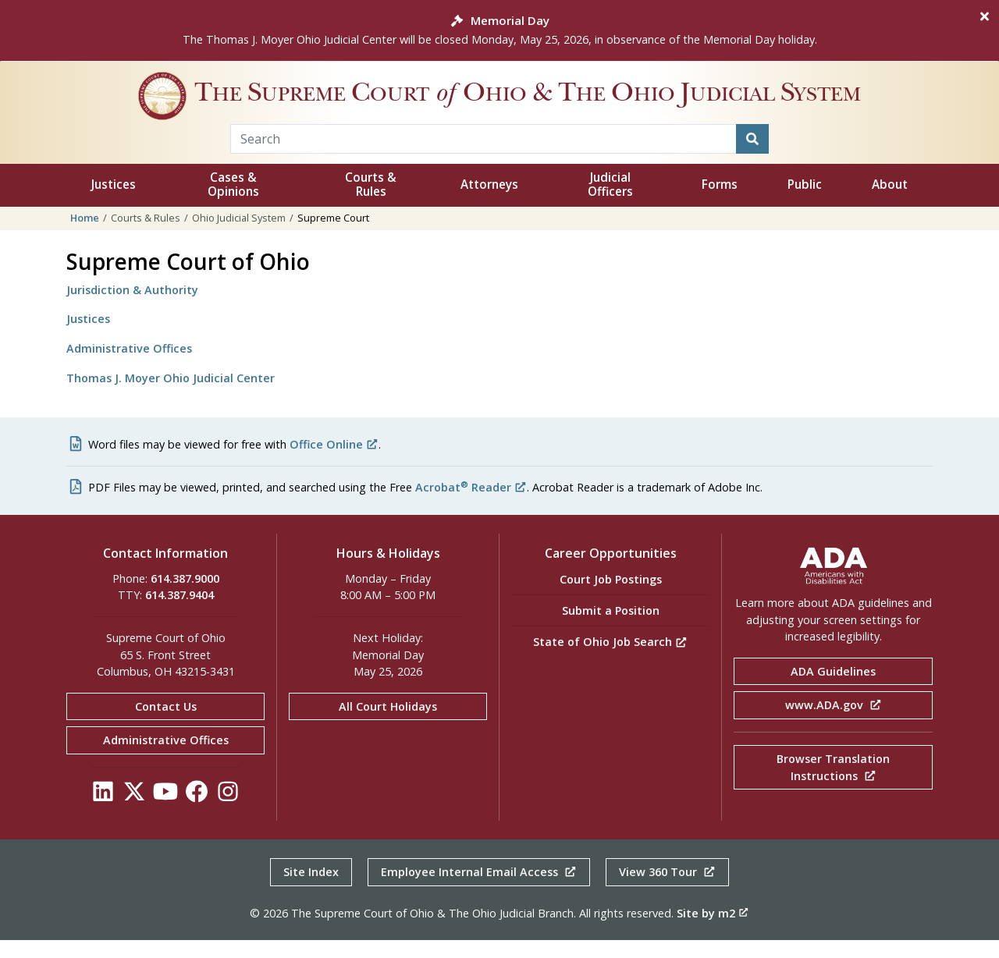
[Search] (752, 157)
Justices (88, 336)
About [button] (890, 202)
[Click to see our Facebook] (197, 813)
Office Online (334, 462)
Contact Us (166, 724)
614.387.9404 (179, 612)
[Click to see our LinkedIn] (103, 813)
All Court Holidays (388, 724)
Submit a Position (610, 628)
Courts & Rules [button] (370, 202)
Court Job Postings (611, 597)
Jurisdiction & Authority (132, 307)
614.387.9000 (185, 596)
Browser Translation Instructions (833, 785)
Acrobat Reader (471, 505)
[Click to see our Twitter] (134, 813)
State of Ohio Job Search (610, 659)
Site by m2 (712, 931)
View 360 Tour (667, 889)
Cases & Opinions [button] (233, 202)
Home (84, 236)
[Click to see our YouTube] (165, 813)
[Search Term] (483, 157)
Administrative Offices (129, 366)
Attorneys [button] (489, 202)
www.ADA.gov (833, 722)
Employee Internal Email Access (479, 889)
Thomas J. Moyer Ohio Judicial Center (170, 396)
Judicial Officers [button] (610, 202)
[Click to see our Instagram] (228, 813)
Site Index (311, 889)
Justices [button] (113, 202)
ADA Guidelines (833, 689)
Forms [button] (720, 202)
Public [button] (804, 202)
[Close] (984, 16)
